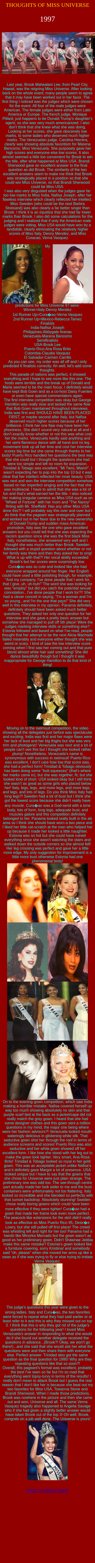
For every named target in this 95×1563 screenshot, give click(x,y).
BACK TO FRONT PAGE (48, 1491)
